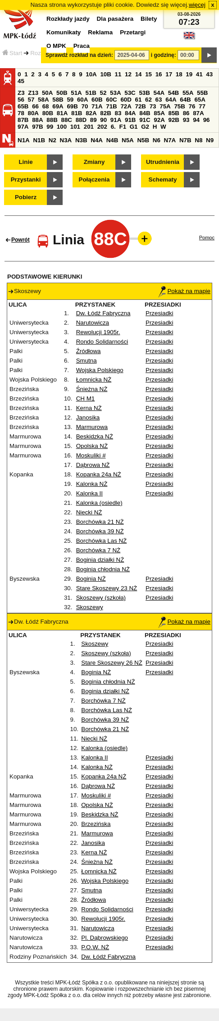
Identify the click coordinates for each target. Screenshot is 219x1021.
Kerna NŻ (89, 408)
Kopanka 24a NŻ (98, 474)
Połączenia (94, 179)
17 (168, 74)
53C (129, 92)
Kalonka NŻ (92, 483)
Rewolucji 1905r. (98, 332)
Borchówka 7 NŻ (98, 550)
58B (57, 99)
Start (12, 53)
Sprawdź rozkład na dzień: (79, 55)
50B (61, 92)
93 (186, 120)
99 (49, 126)
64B (185, 99)
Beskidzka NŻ (94, 436)
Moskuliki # (91, 455)
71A (96, 106)
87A (198, 113)
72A (125, 106)
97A (23, 126)
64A (170, 99)
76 (192, 106)
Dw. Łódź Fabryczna (103, 313)
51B (90, 92)
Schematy (163, 179)
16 (158, 74)
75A (165, 106)
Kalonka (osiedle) (99, 502)
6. (113, 126)
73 (153, 106)
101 (75, 126)
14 (138, 74)
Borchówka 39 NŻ (100, 531)
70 (85, 106)
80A (33, 113)
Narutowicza (92, 322)
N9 (210, 140)
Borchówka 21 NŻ (100, 521)
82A (91, 113)
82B (105, 113)
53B (144, 92)
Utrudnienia (162, 162)
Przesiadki (159, 313)
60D (125, 99)
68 (45, 106)
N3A (66, 140)
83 (117, 113)
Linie (25, 162)
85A (159, 113)
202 (102, 126)
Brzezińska (95, 824)
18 (179, 74)
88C (66, 120)
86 (186, 113)
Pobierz (25, 197)
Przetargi (133, 32)
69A (57, 106)
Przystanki (26, 179)
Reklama (100, 32)
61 (138, 99)
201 (89, 126)
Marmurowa (92, 427)
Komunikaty (63, 32)
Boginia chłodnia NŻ (103, 569)
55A (187, 92)
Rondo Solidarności (102, 341)
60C (111, 99)
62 (148, 99)
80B (47, 113)
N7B (185, 140)
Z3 (21, 92)
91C (144, 120)
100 (62, 126)
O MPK (56, 45)
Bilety (149, 18)
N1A (24, 140)
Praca (81, 45)
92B (173, 120)
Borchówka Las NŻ (101, 540)
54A (159, 92)
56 (21, 99)
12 (128, 74)
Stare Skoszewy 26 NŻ (111, 662)
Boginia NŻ (91, 578)
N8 (198, 140)
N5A (128, 140)
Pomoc (206, 237)
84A (130, 113)
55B (202, 92)
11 (118, 74)
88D (81, 120)
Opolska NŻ (92, 446)
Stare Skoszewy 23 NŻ (106, 588)
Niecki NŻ (89, 512)
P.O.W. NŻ (95, 947)
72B (140, 106)
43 (209, 74)
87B (23, 120)
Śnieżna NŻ (92, 389)
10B (105, 74)
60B (96, 99)
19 (189, 74)
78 (21, 113)
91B (130, 120)
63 (158, 99)
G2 (145, 126)
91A (115, 120)
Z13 (33, 92)
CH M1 (85, 398)
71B (111, 106)
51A (76, 92)
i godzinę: (163, 55)
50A (47, 92)
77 (202, 106)
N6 (156, 140)
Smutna (86, 360)
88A (37, 120)
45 (21, 81)
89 (93, 120)
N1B (39, 140)
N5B (143, 140)
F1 (122, 126)
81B (76, 113)
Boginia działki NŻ (100, 559)
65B (23, 106)
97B (37, 126)
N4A (97, 140)
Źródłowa (88, 351)
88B (51, 120)
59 (70, 99)
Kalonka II (89, 493)
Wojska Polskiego (99, 370)
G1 (134, 126)
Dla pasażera (115, 18)
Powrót (20, 240)
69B (72, 106)
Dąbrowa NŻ (93, 465)
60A (82, 99)
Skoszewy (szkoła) (101, 597)
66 (35, 106)
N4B (112, 140)
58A (43, 99)
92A (159, 120)
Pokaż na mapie (184, 291)
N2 (52, 140)
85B (173, 113)
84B (144, 113)
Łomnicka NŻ (94, 379)
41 (199, 74)
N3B (81, 140)
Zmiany (94, 162)
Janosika (88, 417)
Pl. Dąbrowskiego (104, 937)
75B (179, 106)
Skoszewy (89, 607)
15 (148, 74)
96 (206, 120)
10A (91, 74)
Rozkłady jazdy (68, 18)
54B (173, 92)
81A (62, 113)
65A (199, 99)
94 (196, 120)
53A (115, 92)
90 (103, 120)
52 (103, 92)
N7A (170, 140)
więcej (197, 4)
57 (31, 99)
